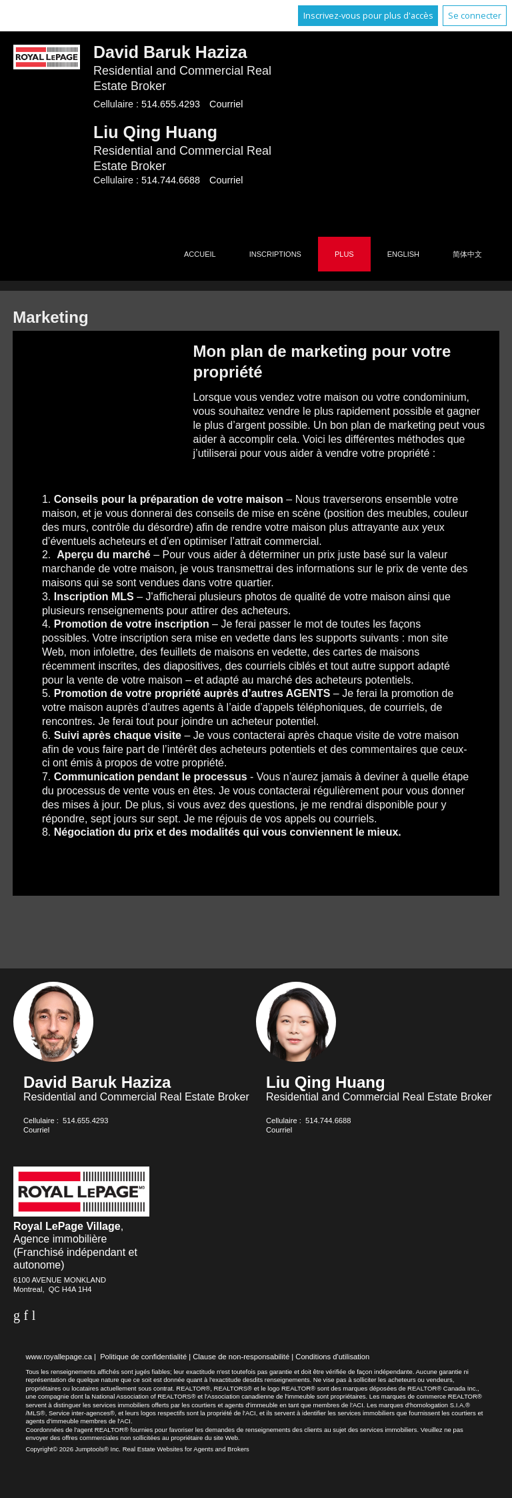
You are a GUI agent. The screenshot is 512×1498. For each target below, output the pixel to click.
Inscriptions (275, 254)
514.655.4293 (170, 104)
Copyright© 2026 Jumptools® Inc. (73, 1449)
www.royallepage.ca (58, 1357)
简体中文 (467, 254)
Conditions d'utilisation (332, 1357)
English (403, 254)
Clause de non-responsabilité (241, 1357)
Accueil (200, 254)
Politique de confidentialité (143, 1357)
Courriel (226, 104)
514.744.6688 (170, 180)
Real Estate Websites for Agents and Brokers (186, 1449)
